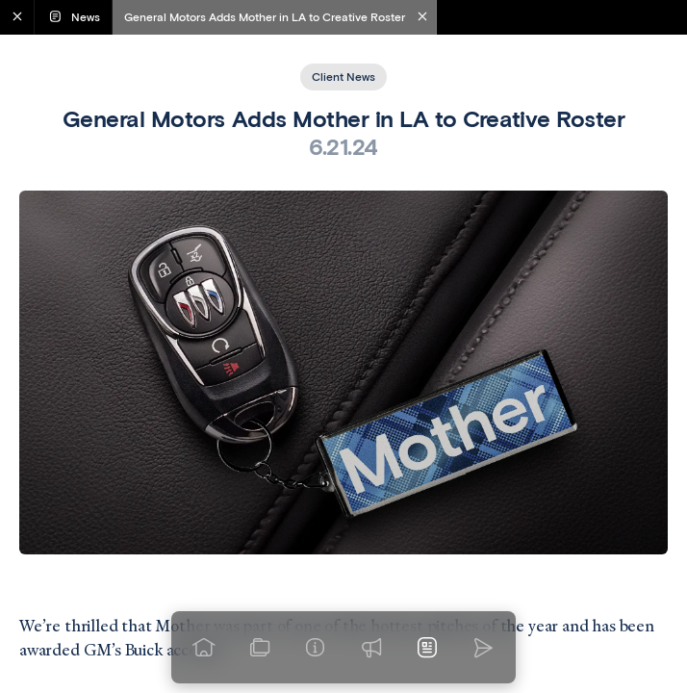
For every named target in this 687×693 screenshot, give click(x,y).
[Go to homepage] (204, 648)
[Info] (316, 648)
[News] (427, 648)
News (73, 16)
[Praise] (371, 648)
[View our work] (260, 648)
